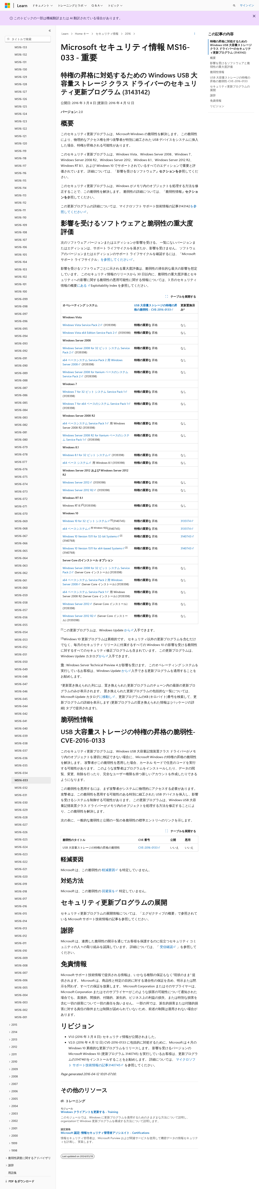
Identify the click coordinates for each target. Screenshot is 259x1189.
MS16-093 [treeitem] (21, 332)
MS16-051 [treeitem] (21, 643)
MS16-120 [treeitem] (21, 132)
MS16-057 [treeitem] (21, 599)
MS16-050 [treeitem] (21, 650)
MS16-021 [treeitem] (21, 858)
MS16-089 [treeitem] (21, 362)
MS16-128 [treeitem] (21, 73)
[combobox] (28, 39)
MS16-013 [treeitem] (21, 917)
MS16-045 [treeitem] (21, 688)
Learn (65, 34)
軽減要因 (108, 870)
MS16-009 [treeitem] (21, 947)
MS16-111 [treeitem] (20, 199)
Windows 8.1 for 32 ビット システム (85, 455)
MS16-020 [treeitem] (21, 865)
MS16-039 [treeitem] (21, 724)
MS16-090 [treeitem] (21, 354)
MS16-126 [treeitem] (21, 88)
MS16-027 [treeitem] (21, 813)
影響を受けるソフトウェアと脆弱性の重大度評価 (230, 65)
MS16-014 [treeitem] (21, 910)
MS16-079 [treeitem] (21, 436)
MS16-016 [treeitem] (21, 895)
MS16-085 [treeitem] (21, 391)
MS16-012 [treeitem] (21, 924)
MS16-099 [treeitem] (21, 288)
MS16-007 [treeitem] (21, 961)
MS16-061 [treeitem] (21, 569)
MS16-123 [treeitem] (21, 110)
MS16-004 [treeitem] (21, 984)
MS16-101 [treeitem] (20, 273)
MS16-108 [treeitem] (21, 221)
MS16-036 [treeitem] (21, 747)
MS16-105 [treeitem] (21, 243)
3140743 (186, 536)
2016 (128, 34)
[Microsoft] (7, 5)
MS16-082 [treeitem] (21, 413)
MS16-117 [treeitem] (20, 154)
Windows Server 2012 (76, 482)
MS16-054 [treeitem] (21, 621)
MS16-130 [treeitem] (21, 58)
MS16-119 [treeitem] (20, 140)
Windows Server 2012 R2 (78, 490)
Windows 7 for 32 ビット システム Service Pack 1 (94, 392)
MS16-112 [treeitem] (20, 191)
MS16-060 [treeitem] (21, 576)
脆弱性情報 (217, 72)
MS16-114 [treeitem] (20, 177)
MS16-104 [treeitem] (21, 251)
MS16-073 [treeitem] (21, 480)
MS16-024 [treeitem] (21, 836)
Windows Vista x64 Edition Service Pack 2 (88, 333)
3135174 (186, 521)
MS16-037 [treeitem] (21, 739)
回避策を (108, 891)
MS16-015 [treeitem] (21, 902)
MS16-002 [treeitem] (21, 999)
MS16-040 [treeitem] (21, 717)
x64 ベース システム (76, 463)
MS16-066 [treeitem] (21, 532)
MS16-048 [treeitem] (21, 665)
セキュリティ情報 (107, 34)
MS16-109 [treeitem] (21, 214)
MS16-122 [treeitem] (21, 117)
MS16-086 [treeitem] (21, 384)
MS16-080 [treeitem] (21, 428)
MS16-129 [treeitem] (21, 66)
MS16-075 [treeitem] (21, 465)
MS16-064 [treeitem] (21, 547)
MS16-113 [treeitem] (20, 184)
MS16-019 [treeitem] (21, 873)
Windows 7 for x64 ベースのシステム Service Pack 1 (95, 404)
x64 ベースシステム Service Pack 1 (84, 423)
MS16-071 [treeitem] (21, 495)
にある (82, 285)
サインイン (247, 5)
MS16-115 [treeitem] (20, 169)
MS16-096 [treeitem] (21, 310)
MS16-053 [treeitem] (21, 628)
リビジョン (217, 106)
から (127, 630)
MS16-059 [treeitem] (21, 584)
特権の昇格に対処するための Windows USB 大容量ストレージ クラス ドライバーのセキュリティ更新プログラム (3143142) (231, 46)
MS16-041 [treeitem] (21, 710)
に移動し (105, 696)
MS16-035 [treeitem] (21, 754)
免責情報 (215, 100)
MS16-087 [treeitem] (21, 377)
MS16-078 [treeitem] (21, 443)
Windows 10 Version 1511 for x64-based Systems (92, 548)
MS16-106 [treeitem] (21, 236)
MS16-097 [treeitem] (21, 303)
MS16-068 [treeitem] (21, 517)
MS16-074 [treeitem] (21, 473)
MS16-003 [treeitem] (21, 991)
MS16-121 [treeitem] (20, 125)
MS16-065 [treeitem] (21, 539)
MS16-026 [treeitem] (21, 821)
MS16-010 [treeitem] (21, 939)
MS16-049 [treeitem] (21, 658)
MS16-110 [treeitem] (20, 206)
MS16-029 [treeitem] (21, 799)
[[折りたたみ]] (50, 30)
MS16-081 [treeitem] (21, 421)
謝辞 (213, 95)
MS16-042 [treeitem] (21, 702)
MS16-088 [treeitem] (21, 369)
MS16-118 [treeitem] (20, 147)
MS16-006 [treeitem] (21, 969)
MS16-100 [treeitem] (21, 280)
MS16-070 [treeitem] (21, 502)
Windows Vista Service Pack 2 (81, 325)
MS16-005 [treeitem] (21, 976)
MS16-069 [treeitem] (21, 510)
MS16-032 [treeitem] (21, 776)
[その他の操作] (194, 34)
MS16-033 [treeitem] (21, 769)
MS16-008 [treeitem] (21, 954)
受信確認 (166, 947)
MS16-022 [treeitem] (21, 850)
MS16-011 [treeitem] (20, 932)
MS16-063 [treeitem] (21, 554)
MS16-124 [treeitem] (21, 102)
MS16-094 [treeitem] (21, 325)
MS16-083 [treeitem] (21, 406)
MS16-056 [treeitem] (21, 606)
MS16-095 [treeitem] (21, 317)
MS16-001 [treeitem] (21, 1006)
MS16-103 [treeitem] (21, 258)
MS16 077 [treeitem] (21, 451)
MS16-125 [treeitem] (21, 95)
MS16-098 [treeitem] (21, 295)
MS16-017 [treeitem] (21, 887)
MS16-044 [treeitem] (21, 695)
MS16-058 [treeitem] (21, 591)
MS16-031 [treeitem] (21, 784)
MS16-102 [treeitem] (21, 265)
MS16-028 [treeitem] (21, 806)
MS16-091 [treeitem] (21, 347)
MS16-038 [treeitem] (21, 732)
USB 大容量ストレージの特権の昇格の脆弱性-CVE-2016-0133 (230, 79)
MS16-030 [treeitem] (21, 791)
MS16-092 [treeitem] (21, 339)
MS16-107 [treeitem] (21, 228)
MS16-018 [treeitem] (21, 880)
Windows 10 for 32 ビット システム (85, 521)
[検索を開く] (234, 5)
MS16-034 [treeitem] (21, 762)
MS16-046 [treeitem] (21, 680)
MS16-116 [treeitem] (20, 162)
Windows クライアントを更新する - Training (89, 1112)
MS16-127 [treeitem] (21, 80)
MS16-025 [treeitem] (21, 828)
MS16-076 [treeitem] (21, 458)
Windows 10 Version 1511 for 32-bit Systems (90, 536)
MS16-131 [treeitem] (20, 51)
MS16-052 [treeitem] (21, 636)
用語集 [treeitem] (12, 1161)
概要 (213, 58)
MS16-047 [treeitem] (21, 673)
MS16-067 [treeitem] (21, 525)
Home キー (82, 34)
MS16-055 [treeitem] (21, 613)
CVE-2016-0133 (148, 847)
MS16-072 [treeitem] (21, 488)
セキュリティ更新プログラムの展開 (230, 88)
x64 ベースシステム (75, 528)
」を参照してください (113, 259)
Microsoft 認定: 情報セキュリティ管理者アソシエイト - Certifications (105, 1133)
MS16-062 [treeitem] (21, 562)
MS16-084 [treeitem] (21, 399)
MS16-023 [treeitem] (21, 843)
